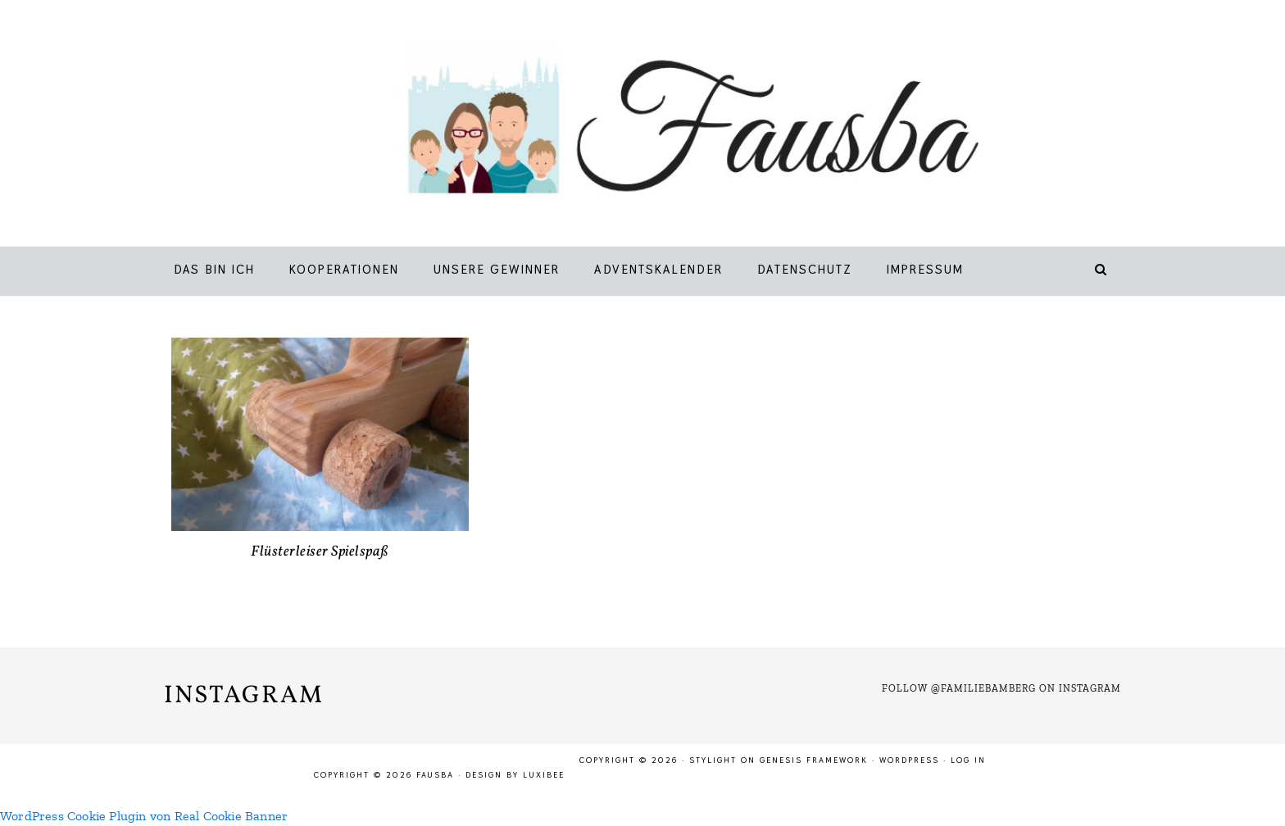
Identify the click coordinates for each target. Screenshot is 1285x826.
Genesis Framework (814, 760)
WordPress (909, 760)
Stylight (713, 760)
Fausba (666, 127)
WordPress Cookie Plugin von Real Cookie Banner (144, 816)
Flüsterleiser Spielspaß (320, 552)
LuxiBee (544, 774)
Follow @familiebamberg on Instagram (1001, 688)
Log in (968, 760)
